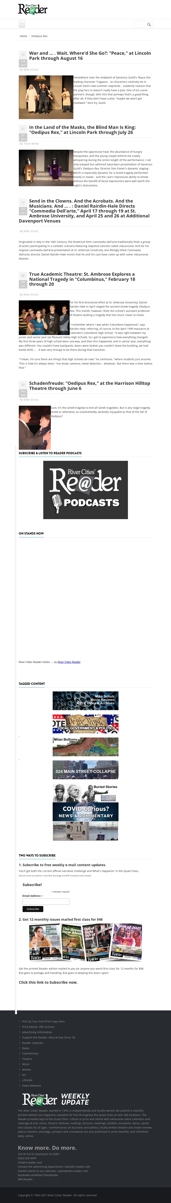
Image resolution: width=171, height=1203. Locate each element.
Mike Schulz (31, 69)
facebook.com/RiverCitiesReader (38, 1175)
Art (24, 1075)
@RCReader (25, 1179)
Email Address (33, 896)
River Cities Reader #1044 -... (36, 662)
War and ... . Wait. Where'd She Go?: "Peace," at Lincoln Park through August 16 (90, 55)
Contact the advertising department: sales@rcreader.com (54, 1166)
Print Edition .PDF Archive (38, 1027)
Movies (26, 1069)
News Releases (31, 1085)
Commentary (30, 1053)
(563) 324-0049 (27, 1158)
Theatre (27, 1059)
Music (26, 1064)
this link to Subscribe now (53, 982)
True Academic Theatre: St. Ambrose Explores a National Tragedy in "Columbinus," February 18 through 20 (82, 279)
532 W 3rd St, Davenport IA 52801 (39, 1154)
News (25, 1048)
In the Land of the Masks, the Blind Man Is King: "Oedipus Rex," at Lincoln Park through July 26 (82, 129)
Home (23, 36)
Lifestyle (27, 1080)
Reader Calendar (32, 1043)
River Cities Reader (69, 662)
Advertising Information (37, 1032)
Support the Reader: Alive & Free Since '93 (48, 1037)
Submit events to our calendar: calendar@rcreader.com (53, 1171)
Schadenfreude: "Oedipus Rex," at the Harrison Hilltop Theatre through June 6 (89, 385)
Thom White (31, 143)
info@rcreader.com (30, 1162)
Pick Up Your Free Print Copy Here (43, 1021)
